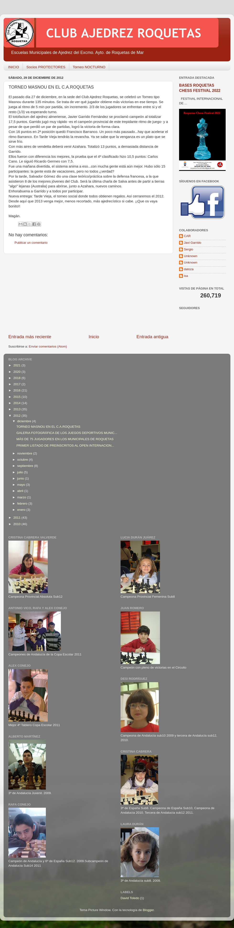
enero (21, 509)
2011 (17, 517)
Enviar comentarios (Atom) (48, 346)
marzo (22, 497)
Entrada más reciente (29, 336)
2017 (17, 384)
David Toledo (130, 898)
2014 (17, 403)
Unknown (190, 256)
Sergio (188, 249)
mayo (21, 484)
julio (20, 472)
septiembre (25, 466)
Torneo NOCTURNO (89, 67)
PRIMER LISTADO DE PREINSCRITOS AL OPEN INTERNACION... (65, 445)
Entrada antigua (152, 336)
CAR (187, 236)
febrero (22, 503)
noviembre (25, 453)
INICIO (13, 67)
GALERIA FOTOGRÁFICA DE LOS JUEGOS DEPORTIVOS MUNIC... (66, 433)
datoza (189, 269)
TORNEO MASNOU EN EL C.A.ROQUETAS (48, 426)
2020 (17, 372)
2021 (17, 365)
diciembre (24, 421)
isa (186, 276)
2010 (17, 524)
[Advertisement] (88, 293)
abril (20, 491)
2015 (17, 397)
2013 (17, 409)
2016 (17, 390)
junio (21, 478)
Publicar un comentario (31, 242)
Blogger (148, 910)
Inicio (94, 336)
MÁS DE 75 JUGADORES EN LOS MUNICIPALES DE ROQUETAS (65, 439)
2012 (17, 415)
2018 (17, 378)
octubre (23, 459)
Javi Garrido (192, 242)
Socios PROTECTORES (46, 67)
